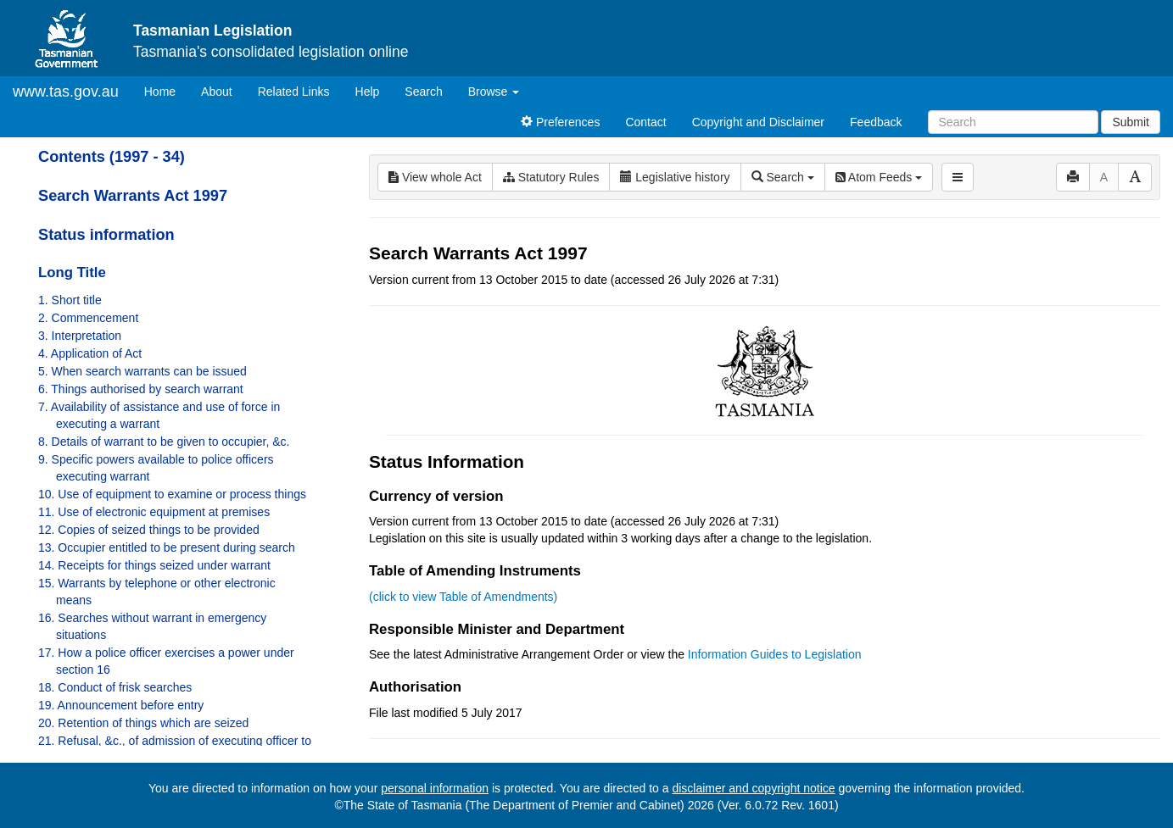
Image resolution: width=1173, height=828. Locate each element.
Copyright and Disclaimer (758, 122)
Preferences (560, 122)
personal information (435, 788)
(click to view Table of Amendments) (463, 596)
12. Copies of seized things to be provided (149, 529)
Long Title (72, 272)
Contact (645, 122)
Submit (1130, 122)
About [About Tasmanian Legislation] (216, 91)
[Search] (1013, 122)
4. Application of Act (90, 353)
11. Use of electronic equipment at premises (154, 512)
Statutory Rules (551, 177)
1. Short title (70, 300)
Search (423, 91)
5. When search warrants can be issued (142, 371)
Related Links (294, 91)
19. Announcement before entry (121, 705)
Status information (106, 234)
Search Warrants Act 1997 (132, 195)
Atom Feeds (878, 177)
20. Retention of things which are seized (143, 723)
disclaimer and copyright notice (753, 788)
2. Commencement (88, 318)
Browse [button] (494, 91)
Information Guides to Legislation (775, 654)
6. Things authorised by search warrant (140, 389)
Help (367, 91)
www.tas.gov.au (66, 91)
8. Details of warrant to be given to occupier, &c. (164, 441)
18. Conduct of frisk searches (115, 687)
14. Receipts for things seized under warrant (154, 565)
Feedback (876, 122)
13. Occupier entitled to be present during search (166, 547)
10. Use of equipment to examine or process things (172, 494)
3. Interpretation (79, 335)
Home (166, 90)
